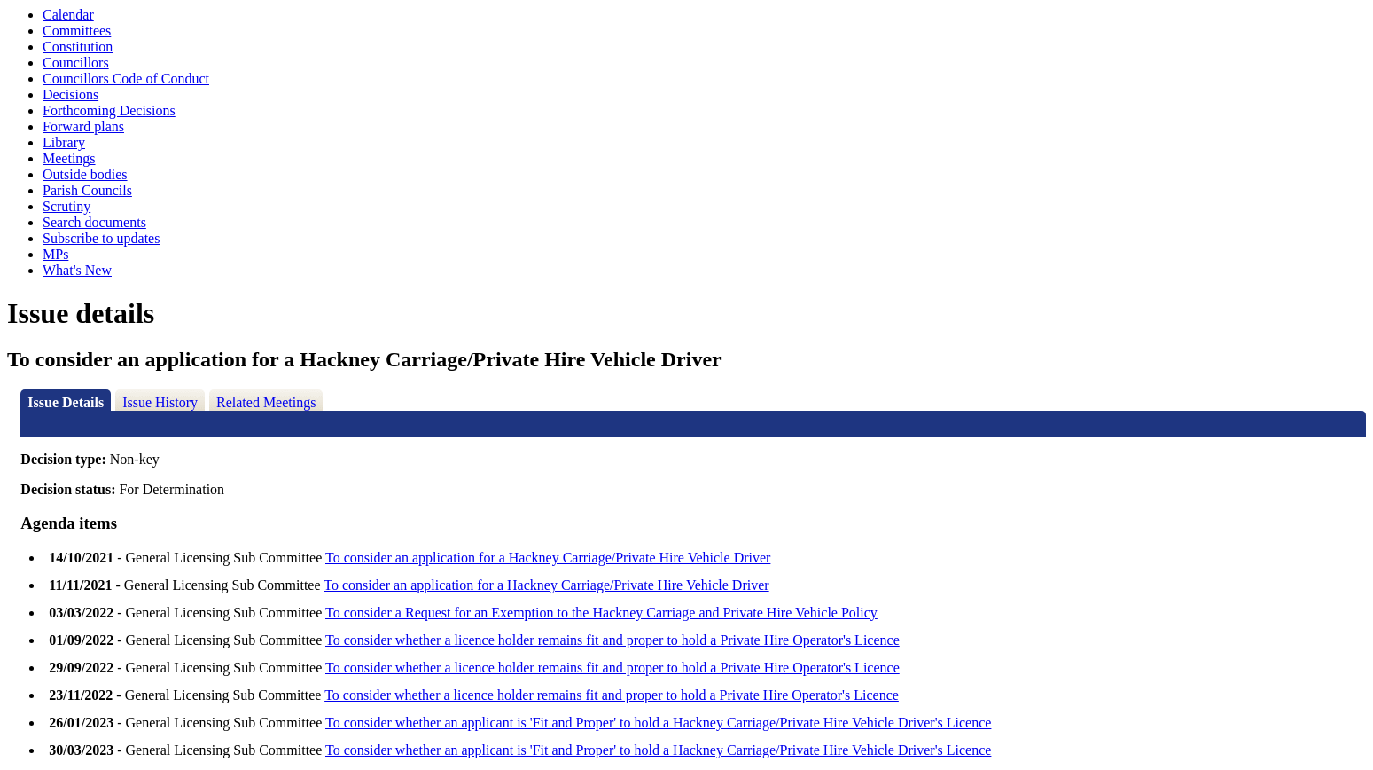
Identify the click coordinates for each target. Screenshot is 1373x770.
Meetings (69, 158)
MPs (55, 254)
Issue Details (65, 402)
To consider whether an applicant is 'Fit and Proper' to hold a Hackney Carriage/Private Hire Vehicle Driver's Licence (658, 722)
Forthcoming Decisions (109, 110)
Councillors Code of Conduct (126, 78)
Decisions (70, 94)
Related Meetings (266, 402)
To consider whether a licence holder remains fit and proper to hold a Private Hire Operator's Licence (612, 640)
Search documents (94, 222)
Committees (77, 30)
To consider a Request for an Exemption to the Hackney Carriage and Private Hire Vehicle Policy (601, 612)
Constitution (78, 46)
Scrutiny (66, 206)
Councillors (76, 62)
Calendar (68, 14)
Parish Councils (87, 190)
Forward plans (83, 126)
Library (64, 142)
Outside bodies (85, 174)
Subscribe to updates (101, 238)
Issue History (160, 402)
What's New (77, 270)
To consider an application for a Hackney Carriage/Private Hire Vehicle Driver (547, 557)
